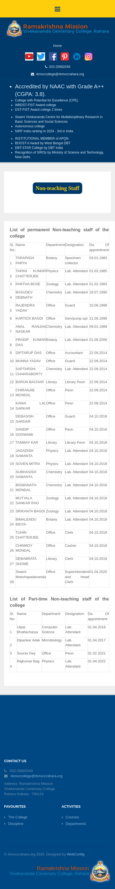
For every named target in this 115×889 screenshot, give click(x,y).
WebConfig (75, 854)
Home (57, 46)
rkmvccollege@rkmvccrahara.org (59, 74)
